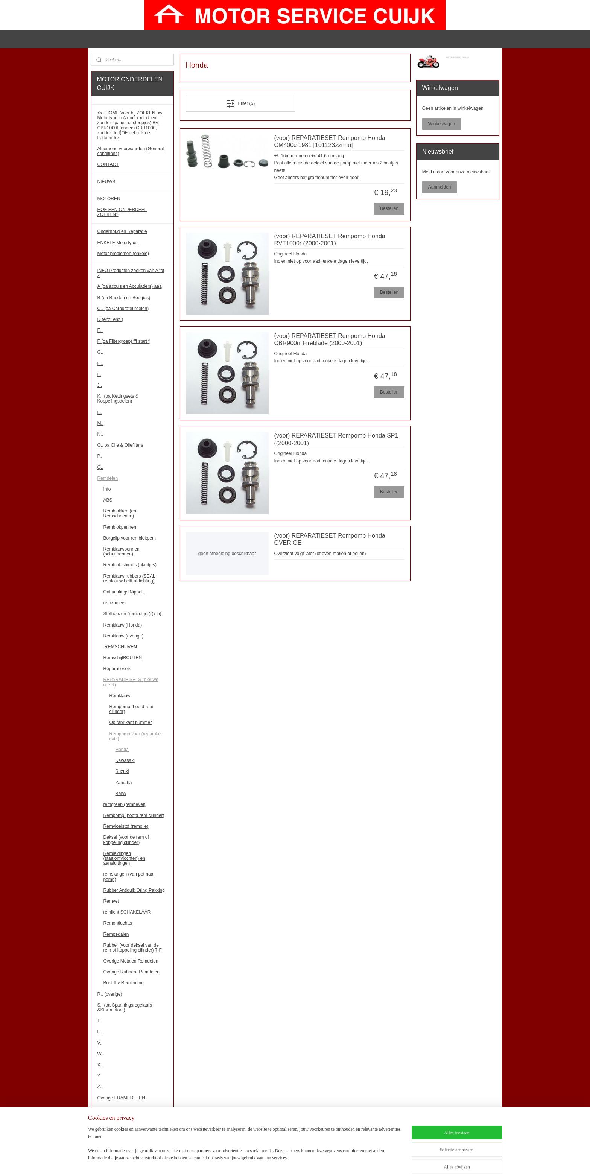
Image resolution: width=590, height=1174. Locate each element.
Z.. (100, 1086)
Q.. (100, 467)
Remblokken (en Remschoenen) (119, 513)
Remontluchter (118, 923)
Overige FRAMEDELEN (121, 1098)
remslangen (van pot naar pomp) (129, 876)
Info (107, 489)
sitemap (288, 1160)
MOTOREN (108, 198)
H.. (100, 363)
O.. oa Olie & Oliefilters (120, 445)
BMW (121, 793)
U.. (100, 1031)
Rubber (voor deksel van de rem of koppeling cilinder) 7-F (132, 948)
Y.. (99, 1075)
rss (302, 1160)
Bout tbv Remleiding (123, 982)
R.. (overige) (109, 994)
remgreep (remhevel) (124, 804)
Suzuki (122, 771)
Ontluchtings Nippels (124, 592)
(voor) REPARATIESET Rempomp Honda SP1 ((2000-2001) (336, 439)
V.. (100, 1043)
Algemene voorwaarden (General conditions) (130, 151)
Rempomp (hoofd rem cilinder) (131, 709)
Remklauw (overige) (123, 636)
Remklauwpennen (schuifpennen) (121, 551)
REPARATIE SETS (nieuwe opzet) (130, 682)
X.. (100, 1065)
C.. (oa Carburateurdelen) (123, 308)
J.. (99, 385)
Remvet (111, 901)
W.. (100, 1054)
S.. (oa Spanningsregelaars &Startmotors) (124, 1007)
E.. (100, 330)
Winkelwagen (441, 123)
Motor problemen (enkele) (123, 253)
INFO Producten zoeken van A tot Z (130, 273)
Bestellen (389, 208)
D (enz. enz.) (110, 319)
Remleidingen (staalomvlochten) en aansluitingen (124, 858)
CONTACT (108, 164)
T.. (99, 1020)
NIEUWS (106, 181)
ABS (108, 500)
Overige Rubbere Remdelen (131, 972)
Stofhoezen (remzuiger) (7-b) (132, 613)
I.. (99, 374)
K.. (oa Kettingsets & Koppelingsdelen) (117, 399)
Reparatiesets (117, 668)
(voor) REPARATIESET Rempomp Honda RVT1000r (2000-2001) (329, 239)
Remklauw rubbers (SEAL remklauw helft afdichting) (129, 578)
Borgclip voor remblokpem (129, 538)
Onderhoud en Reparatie (122, 231)
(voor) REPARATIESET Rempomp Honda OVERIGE (329, 539)
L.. (99, 412)
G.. (100, 352)
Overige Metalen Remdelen (130, 961)
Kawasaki (125, 760)
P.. (99, 456)
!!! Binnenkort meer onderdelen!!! (130, 1128)
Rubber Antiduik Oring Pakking (134, 890)
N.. (100, 434)
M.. (100, 423)
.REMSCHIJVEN (120, 646)
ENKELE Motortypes (118, 242)
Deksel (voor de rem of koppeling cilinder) (126, 840)
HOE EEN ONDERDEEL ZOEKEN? (122, 212)
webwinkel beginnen (326, 1160)
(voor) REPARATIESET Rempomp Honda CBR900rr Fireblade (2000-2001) (329, 339)
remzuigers (114, 602)
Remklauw (120, 695)
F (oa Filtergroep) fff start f (123, 341)
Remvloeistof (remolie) (126, 826)
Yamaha (124, 782)
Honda (122, 749)
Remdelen (107, 478)
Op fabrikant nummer (130, 722)
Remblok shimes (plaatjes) (130, 564)
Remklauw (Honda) (122, 625)
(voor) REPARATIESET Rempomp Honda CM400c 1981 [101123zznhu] (329, 141)
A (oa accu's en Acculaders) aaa (129, 286)
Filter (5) (240, 103)
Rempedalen (116, 934)
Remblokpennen (119, 527)
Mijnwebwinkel (384, 1160)
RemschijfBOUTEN (122, 657)
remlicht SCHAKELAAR (127, 912)
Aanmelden (439, 187)
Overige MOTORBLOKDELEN (127, 1109)
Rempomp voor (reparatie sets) (135, 736)
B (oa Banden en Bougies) (124, 297)
